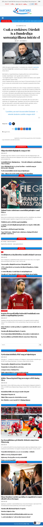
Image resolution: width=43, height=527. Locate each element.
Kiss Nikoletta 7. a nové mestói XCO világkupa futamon (15, 400)
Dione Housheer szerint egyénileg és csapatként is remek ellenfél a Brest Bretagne (21, 327)
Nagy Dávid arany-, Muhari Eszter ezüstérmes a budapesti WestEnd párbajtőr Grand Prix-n (19, 232)
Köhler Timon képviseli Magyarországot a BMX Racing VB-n (20, 379)
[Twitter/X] (13, 123)
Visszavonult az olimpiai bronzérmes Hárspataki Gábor (16, 264)
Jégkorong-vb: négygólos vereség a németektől (14, 457)
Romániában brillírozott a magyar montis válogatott (15, 391)
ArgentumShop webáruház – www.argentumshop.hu (12, 244)
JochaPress (4, 310)
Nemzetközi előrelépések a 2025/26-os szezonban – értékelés (17, 452)
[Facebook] (10, 123)
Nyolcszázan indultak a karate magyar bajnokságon (15, 171)
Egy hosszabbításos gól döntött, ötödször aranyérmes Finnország (19, 337)
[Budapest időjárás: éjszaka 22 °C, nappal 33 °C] (33, 4)
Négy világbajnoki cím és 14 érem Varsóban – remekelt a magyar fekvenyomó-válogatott (18, 167)
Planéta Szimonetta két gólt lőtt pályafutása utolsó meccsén (17, 514)
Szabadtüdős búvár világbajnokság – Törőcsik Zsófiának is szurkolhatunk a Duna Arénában (21, 162)
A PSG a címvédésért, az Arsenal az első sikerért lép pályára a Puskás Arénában (19, 267)
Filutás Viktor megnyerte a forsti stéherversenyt (14, 397)
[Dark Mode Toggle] (37, 523)
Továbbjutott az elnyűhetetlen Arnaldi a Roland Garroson (21, 254)
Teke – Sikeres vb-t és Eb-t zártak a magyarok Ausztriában (17, 173)
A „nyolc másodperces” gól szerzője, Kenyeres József (15, 517)
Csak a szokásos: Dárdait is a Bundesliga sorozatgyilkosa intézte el (21, 33)
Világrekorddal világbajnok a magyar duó (15, 150)
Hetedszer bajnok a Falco (8, 511)
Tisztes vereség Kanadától (8, 460)
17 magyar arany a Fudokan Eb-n (10, 370)
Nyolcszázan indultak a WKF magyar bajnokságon (18, 354)
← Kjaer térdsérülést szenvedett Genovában (10, 139)
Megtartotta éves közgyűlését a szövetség (12, 367)
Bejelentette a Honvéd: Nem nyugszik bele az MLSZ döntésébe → (28, 138)
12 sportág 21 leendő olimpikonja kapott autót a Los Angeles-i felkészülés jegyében (20, 225)
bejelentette (36, 67)
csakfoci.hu (22, 26)
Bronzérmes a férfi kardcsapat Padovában (12, 229)
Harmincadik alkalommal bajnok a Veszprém (13, 331)
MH (2, 252)
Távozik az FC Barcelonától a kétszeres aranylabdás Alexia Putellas (19, 274)
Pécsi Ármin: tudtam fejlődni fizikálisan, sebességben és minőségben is (20, 334)
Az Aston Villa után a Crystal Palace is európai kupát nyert (16, 271)
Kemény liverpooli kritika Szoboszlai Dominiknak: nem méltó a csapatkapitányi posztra (20, 314)
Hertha (8, 131)
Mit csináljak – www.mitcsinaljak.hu (8, 241)
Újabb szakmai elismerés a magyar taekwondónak (14, 372)
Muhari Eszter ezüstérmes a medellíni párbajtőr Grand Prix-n (20, 211)
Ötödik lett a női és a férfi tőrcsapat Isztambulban (14, 222)
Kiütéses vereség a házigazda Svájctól (11, 454)
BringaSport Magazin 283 (8, 394)
